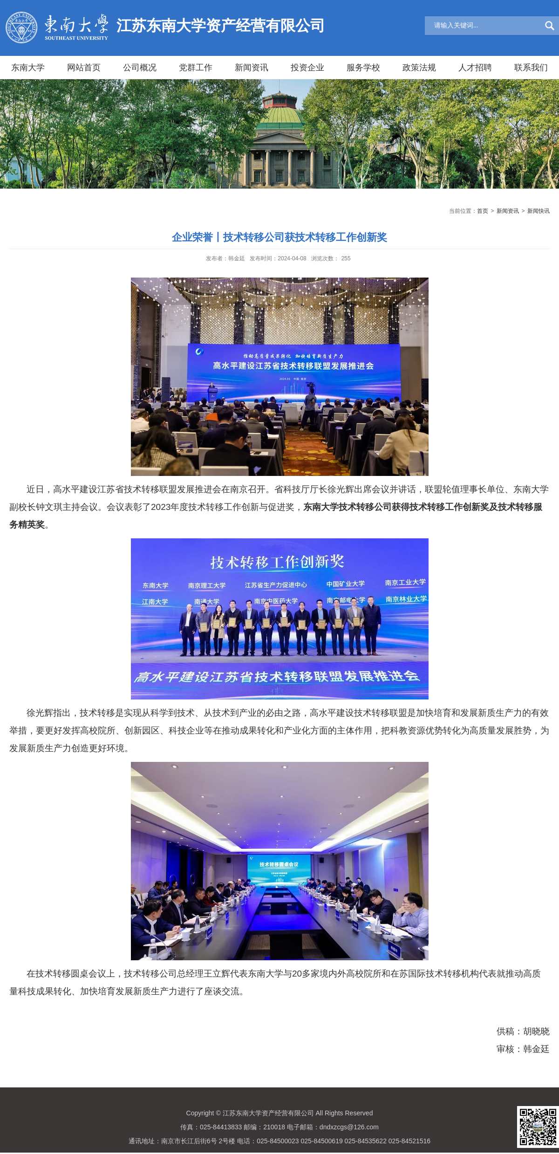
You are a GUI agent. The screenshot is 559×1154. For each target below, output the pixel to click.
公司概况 (140, 67)
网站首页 (84, 67)
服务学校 (363, 67)
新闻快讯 (538, 211)
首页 (482, 211)
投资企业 (307, 67)
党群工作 (195, 67)
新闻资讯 (251, 67)
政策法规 (419, 67)
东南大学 (28, 67)
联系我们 (531, 67)
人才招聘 (475, 67)
